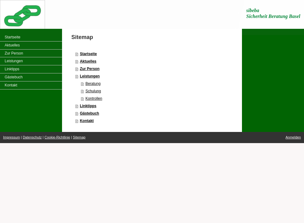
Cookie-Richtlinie (57, 137)
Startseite (88, 54)
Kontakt (87, 121)
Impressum (11, 137)
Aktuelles (88, 61)
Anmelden (293, 137)
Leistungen (90, 76)
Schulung (93, 91)
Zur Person (89, 69)
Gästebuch (89, 113)
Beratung (93, 83)
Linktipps (88, 106)
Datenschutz (32, 137)
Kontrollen (93, 98)
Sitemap (79, 137)
